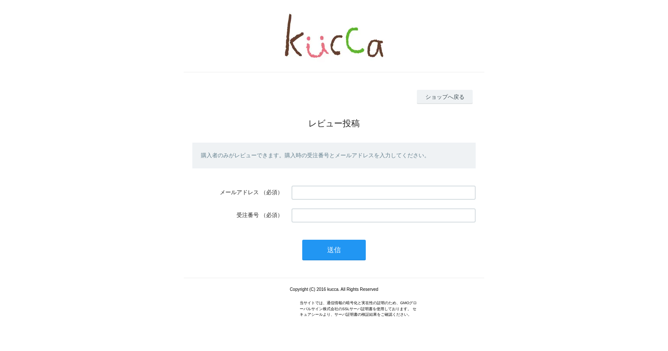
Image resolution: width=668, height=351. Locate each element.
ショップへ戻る (445, 97)
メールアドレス (239, 192)
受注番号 (248, 215)
